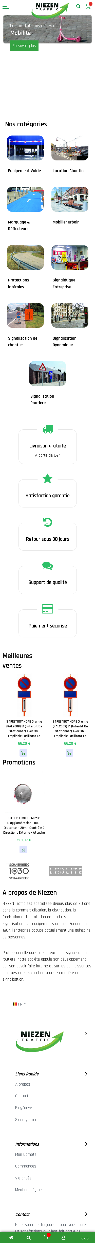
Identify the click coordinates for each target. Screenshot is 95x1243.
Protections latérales (18, 283)
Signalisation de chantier (22, 342)
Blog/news (24, 1108)
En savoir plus (24, 46)
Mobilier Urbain (66, 222)
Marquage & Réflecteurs (19, 225)
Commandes (25, 1166)
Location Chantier (69, 171)
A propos (22, 1084)
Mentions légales (29, 1190)
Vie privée (23, 1178)
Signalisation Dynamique (65, 342)
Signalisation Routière (42, 400)
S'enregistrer (25, 1119)
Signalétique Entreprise (64, 283)
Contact (21, 1096)
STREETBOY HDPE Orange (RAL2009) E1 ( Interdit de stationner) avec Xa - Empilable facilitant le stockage (24, 731)
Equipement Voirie (24, 171)
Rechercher (78, 6)
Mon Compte (25, 1154)
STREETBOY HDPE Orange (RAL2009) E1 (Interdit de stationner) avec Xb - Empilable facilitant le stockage (70, 731)
